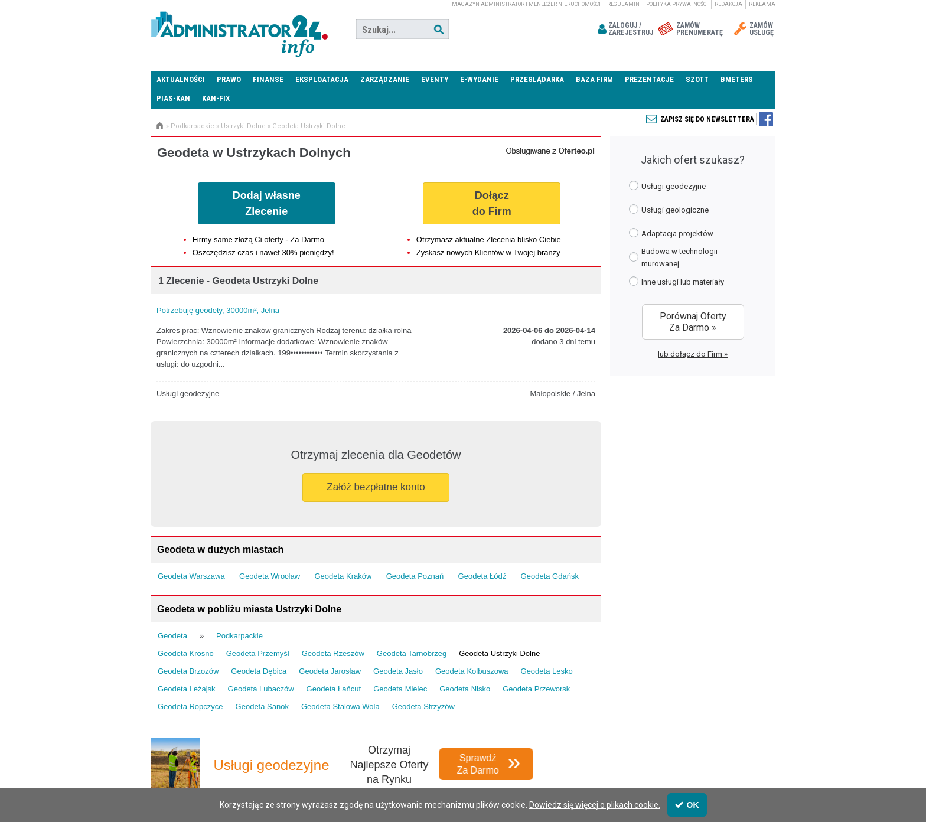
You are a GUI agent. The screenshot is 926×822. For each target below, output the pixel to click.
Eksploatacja (321, 79)
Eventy (434, 79)
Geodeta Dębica (258, 671)
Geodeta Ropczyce (190, 706)
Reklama (762, 4)
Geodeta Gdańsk (550, 576)
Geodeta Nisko (464, 688)
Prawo (229, 79)
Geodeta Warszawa (191, 576)
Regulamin (623, 4)
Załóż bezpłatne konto (376, 486)
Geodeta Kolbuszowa (471, 671)
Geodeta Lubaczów (261, 688)
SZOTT (697, 79)
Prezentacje (649, 79)
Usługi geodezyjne (667, 186)
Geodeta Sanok (262, 706)
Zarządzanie (384, 79)
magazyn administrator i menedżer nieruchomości (526, 4)
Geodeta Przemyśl (257, 653)
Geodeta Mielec (400, 688)
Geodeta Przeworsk (536, 688)
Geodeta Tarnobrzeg (411, 653)
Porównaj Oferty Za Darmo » (693, 322)
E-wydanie (479, 79)
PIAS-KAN (173, 98)
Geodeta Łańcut (334, 688)
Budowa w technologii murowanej (673, 257)
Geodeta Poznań (415, 576)
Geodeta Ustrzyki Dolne (308, 126)
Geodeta (172, 635)
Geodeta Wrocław (269, 576)
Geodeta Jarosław (330, 671)
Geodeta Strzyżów (423, 706)
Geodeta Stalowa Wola (340, 706)
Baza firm (594, 79)
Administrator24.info (239, 29)
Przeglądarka (537, 79)
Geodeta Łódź (482, 576)
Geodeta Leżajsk (187, 688)
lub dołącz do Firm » (693, 354)
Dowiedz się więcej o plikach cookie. (594, 805)
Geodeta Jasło (398, 671)
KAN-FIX (216, 98)
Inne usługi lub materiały (676, 281)
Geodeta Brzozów (188, 671)
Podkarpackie (192, 126)
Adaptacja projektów (671, 233)
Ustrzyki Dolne (243, 126)
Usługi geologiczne (669, 209)
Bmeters (736, 79)
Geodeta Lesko (547, 671)
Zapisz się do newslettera (707, 119)
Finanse (268, 79)
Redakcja (728, 4)
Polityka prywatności (677, 4)
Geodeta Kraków (342, 576)
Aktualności (180, 79)
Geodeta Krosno (186, 653)
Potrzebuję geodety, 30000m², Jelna (217, 310)
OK (687, 805)
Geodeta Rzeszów (333, 653)
